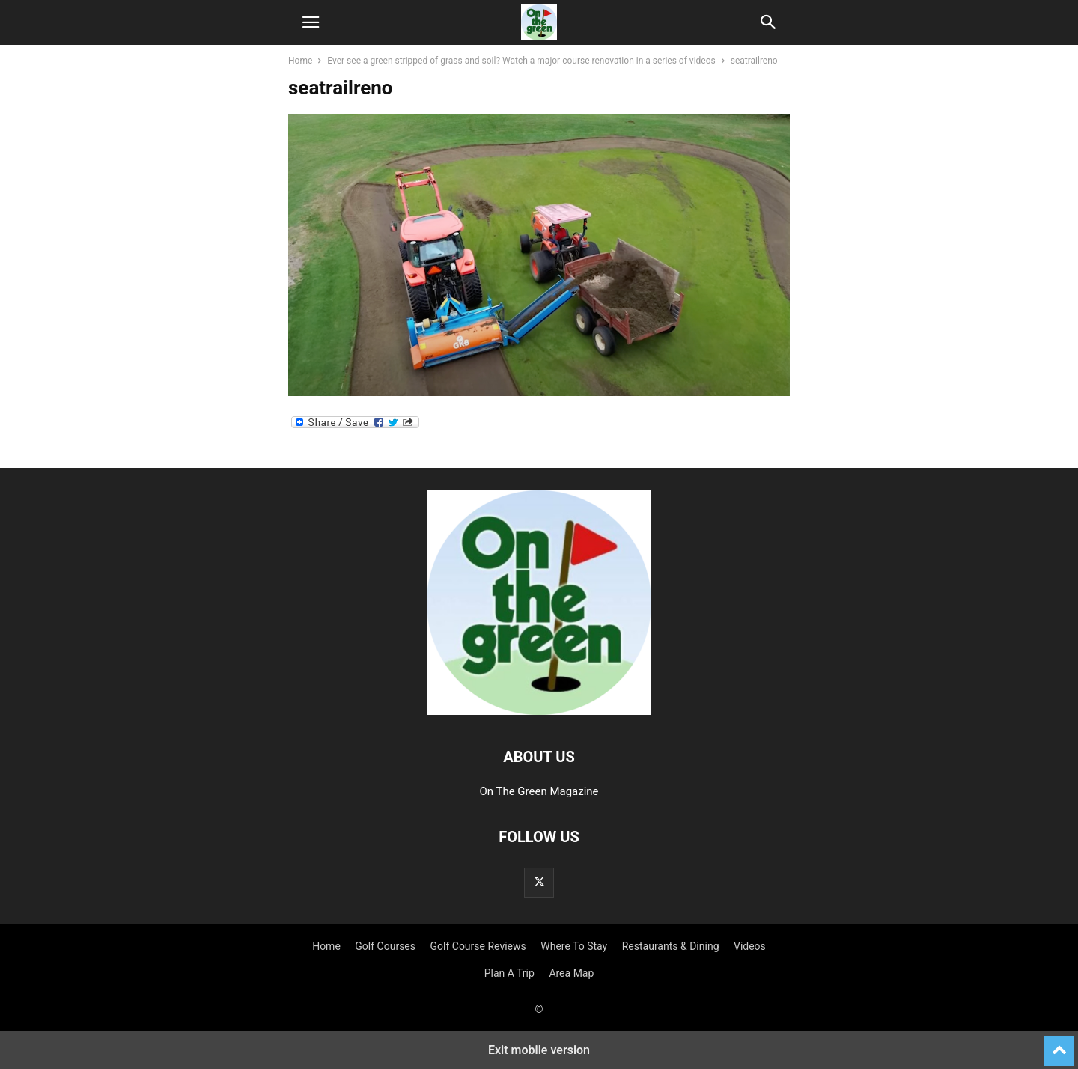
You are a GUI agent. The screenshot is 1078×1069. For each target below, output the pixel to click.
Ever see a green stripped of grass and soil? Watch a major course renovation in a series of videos (521, 60)
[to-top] (1059, 1044)
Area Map (571, 973)
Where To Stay (573, 946)
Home (300, 60)
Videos (750, 946)
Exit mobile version (539, 1050)
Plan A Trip (509, 973)
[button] (310, 22)
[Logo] (539, 711)
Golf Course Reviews (478, 946)
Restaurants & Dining (670, 946)
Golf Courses (385, 946)
